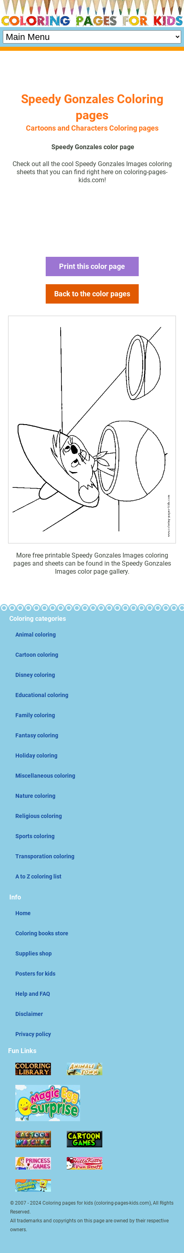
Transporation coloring (44, 856)
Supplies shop (33, 953)
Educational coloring (41, 695)
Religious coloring (38, 816)
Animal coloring (35, 634)
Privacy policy (33, 1034)
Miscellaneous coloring (45, 775)
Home (23, 913)
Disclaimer (29, 1014)
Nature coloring (35, 796)
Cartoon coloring (36, 654)
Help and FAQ (32, 994)
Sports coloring (35, 836)
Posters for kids (35, 973)
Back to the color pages (92, 293)
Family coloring (35, 715)
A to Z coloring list (38, 876)
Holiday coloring (36, 755)
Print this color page (92, 266)
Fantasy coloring (36, 735)
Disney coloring (35, 675)
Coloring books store (41, 933)
